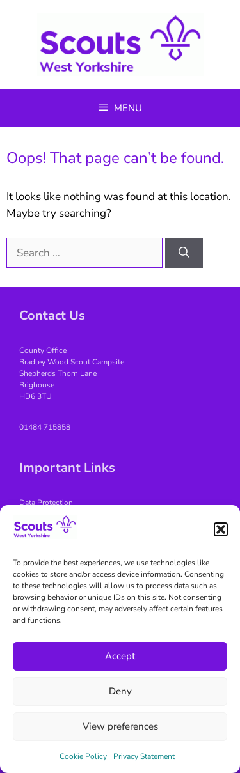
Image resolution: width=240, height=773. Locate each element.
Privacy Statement (144, 756)
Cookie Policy (83, 756)
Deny (120, 691)
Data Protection (46, 502)
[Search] (184, 253)
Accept (120, 656)
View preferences (120, 726)
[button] (220, 529)
